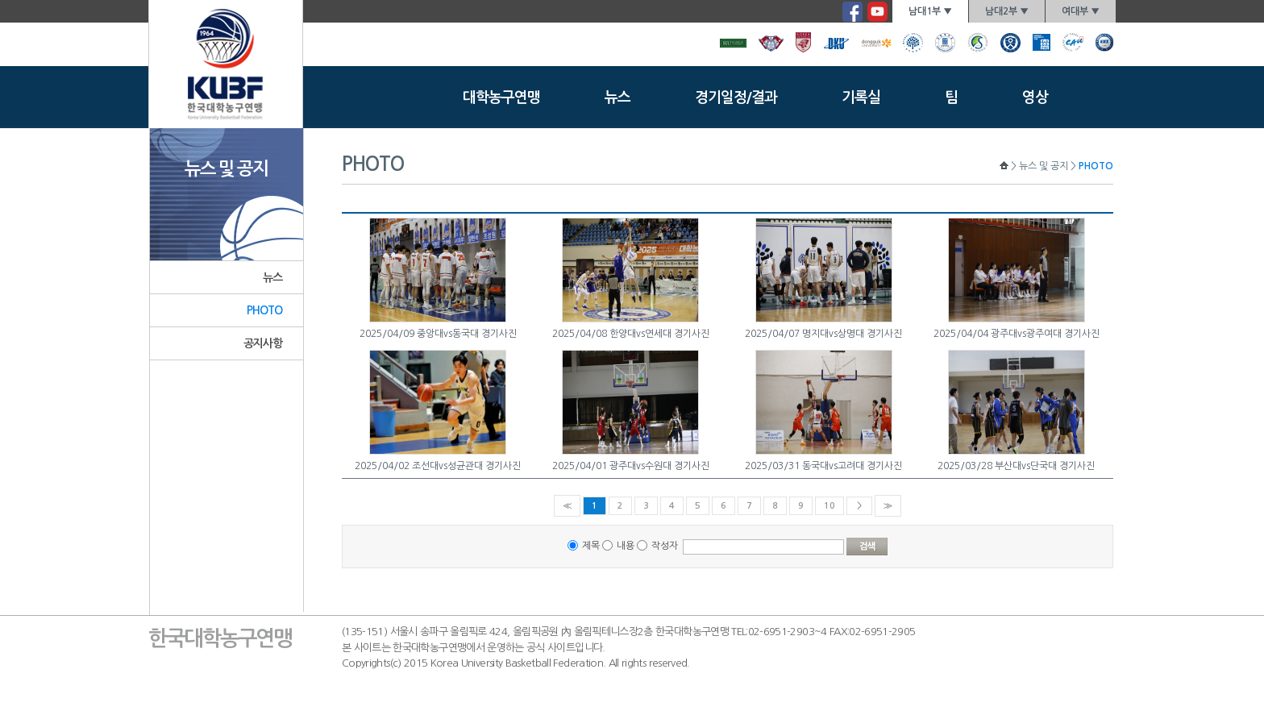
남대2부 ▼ (1007, 11)
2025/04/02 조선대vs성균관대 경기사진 (438, 466)
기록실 (861, 97)
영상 (1035, 97)
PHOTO (265, 310)
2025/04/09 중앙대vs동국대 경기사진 (438, 334)
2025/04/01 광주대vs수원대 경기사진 (630, 466)
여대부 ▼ (1081, 11)
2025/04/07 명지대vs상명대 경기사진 (823, 334)
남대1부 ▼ (930, 11)
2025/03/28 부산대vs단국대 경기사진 (1016, 466)
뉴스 (617, 97)
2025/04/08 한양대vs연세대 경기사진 (630, 334)
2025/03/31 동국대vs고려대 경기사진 (823, 466)
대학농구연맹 (501, 97)
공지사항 (263, 343)
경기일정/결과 (736, 97)
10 (829, 505)
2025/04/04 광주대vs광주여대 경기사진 (1016, 334)
